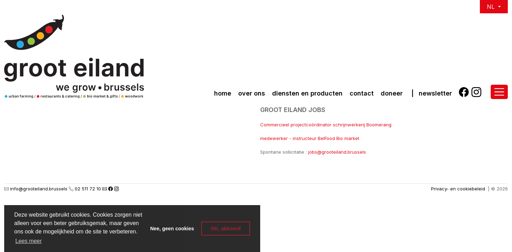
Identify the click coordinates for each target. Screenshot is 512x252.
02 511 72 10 (88, 188)
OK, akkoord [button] (226, 228)
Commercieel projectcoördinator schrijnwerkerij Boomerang (326, 124)
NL (491, 6)
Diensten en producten (307, 93)
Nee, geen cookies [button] (172, 228)
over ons (251, 93)
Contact (362, 93)
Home (222, 93)
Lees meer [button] (28, 241)
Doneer (392, 93)
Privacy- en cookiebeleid (458, 188)
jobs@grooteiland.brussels (337, 152)
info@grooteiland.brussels (38, 188)
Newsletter (435, 93)
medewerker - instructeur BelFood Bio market (309, 138)
